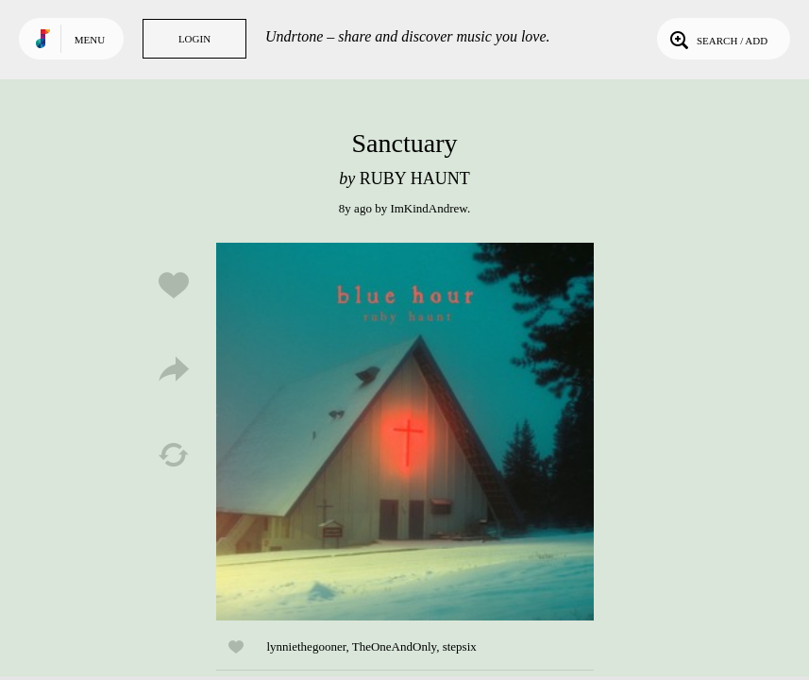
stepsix (460, 646)
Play (405, 431)
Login (194, 38)
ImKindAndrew (428, 208)
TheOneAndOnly (394, 646)
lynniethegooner (306, 646)
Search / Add (716, 38)
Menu (90, 39)
